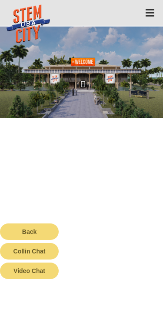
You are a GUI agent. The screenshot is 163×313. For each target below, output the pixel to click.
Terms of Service (49, 306)
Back (29, 231)
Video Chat (29, 270)
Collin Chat (29, 251)
